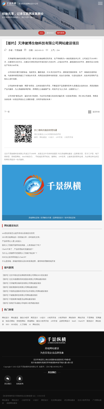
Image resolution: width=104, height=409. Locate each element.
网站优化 (36, 324)
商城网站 (30, 321)
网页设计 (34, 318)
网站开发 (81, 318)
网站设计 (5, 318)
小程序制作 (62, 318)
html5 (74, 321)
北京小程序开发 (84, 400)
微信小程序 (24, 318)
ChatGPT (81, 321)
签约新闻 (60, 33)
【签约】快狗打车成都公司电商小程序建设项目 (20, 303)
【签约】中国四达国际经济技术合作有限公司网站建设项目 (25, 291)
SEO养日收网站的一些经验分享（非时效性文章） (21, 237)
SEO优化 (14, 324)
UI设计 (42, 318)
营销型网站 (21, 321)
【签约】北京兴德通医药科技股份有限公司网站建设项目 (24, 279)
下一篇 (7, 112)
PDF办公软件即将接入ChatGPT (14, 257)
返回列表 (94, 112)
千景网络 (90, 318)
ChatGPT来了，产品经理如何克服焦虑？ (18, 249)
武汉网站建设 (69, 400)
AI (30, 324)
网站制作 (72, 318)
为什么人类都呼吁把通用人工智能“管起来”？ (19, 253)
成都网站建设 (11, 403)
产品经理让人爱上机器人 (12, 241)
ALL (41, 33)
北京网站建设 (56, 400)
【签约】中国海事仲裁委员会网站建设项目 (19, 299)
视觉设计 (90, 321)
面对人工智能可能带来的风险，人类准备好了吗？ (21, 245)
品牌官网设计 (64, 321)
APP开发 (54, 321)
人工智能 (23, 324)
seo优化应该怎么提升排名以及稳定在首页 (18, 233)
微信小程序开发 (42, 321)
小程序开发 (51, 318)
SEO (7, 324)
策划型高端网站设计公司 (20, 3)
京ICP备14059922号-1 (54, 367)
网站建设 (14, 318)
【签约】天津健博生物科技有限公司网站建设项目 (21, 283)
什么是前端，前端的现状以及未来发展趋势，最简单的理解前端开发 (28, 261)
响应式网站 (10, 321)
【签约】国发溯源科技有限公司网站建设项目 (20, 287)
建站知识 (50, 33)
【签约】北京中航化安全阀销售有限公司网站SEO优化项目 (25, 275)
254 (58, 50)
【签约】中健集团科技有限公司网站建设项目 (20, 295)
